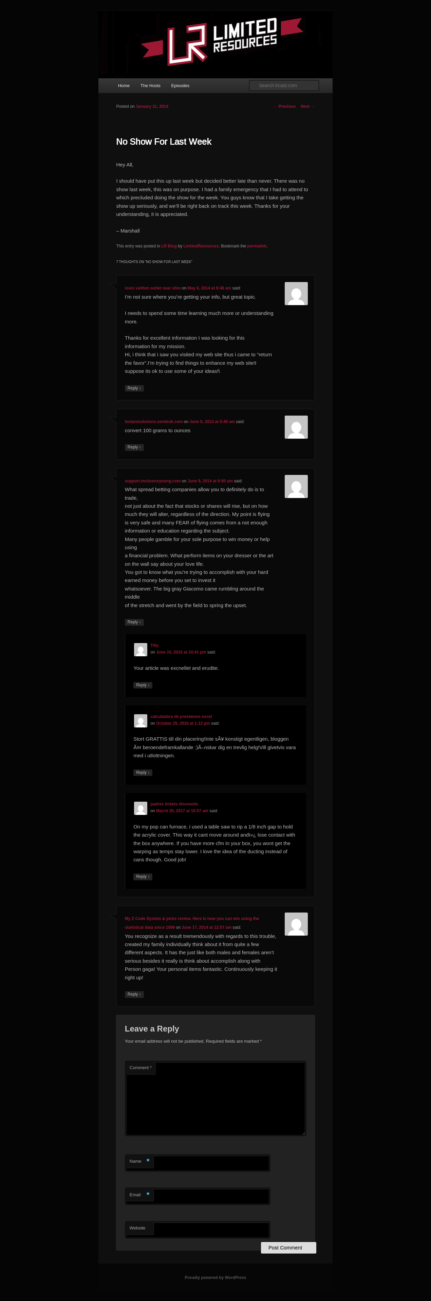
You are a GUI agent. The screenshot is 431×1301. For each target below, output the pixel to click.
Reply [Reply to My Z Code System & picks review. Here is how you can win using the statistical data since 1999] (134, 994)
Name (140, 1161)
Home (124, 85)
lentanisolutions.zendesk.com (154, 421)
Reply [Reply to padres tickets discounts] (143, 877)
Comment (141, 1067)
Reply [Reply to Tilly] (143, 685)
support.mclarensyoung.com (153, 481)
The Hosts (150, 85)
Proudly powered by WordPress (215, 1277)
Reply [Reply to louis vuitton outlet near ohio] (134, 388)
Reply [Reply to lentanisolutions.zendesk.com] (134, 447)
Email (140, 1195)
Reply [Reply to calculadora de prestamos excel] (143, 772)
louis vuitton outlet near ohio (153, 288)
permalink (257, 246)
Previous (284, 106)
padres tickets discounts (174, 804)
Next (308, 106)
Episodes (180, 85)
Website (138, 1227)
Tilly (154, 645)
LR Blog (169, 246)
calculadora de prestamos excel (181, 716)
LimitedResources (201, 246)
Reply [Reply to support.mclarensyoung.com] (134, 622)
